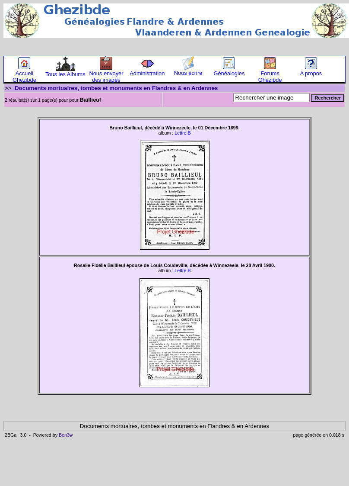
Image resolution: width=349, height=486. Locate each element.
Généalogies (228, 71)
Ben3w (66, 435)
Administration (147, 71)
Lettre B (182, 132)
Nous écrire (188, 70)
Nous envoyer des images (106, 74)
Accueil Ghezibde (24, 74)
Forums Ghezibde (270, 74)
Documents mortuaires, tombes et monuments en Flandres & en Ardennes (116, 88)
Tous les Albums (65, 71)
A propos (311, 71)
